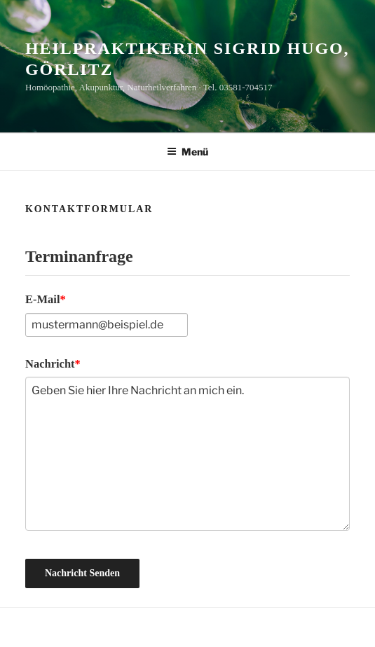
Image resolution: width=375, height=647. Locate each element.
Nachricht (50, 363)
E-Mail (42, 299)
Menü (187, 152)
